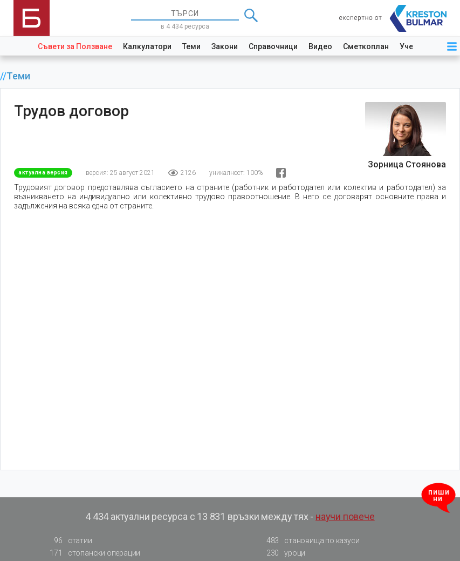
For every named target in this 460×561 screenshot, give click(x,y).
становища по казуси (309, 540)
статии (68, 540)
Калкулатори (147, 46)
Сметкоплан (366, 46)
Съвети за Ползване (75, 46)
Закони (224, 46)
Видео (320, 46)
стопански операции (92, 553)
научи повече (345, 516)
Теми (191, 46)
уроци (282, 553)
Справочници (273, 46)
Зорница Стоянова (407, 164)
